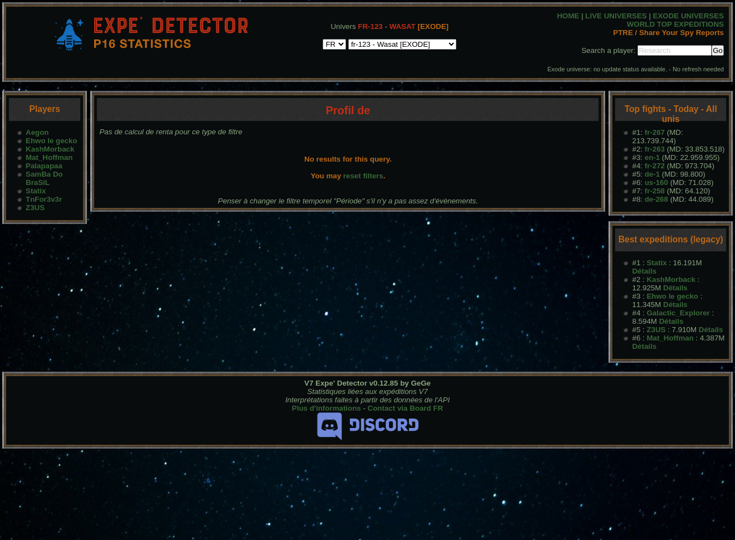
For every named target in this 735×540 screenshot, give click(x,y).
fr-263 (655, 149)
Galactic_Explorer (677, 313)
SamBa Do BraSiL (44, 178)
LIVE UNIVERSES (615, 16)
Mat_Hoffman (49, 157)
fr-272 (655, 166)
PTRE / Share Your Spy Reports (668, 32)
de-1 (652, 174)
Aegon (37, 132)
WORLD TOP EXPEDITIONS (675, 24)
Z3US (35, 207)
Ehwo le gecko (51, 141)
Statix (36, 191)
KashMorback (50, 149)
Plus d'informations (326, 408)
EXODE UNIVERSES (688, 16)
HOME (568, 16)
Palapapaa (44, 166)
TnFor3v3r (44, 199)
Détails (644, 271)
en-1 (652, 157)
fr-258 (655, 191)
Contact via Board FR (406, 408)
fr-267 (655, 132)
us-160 (656, 182)
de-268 (656, 199)
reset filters (363, 176)
